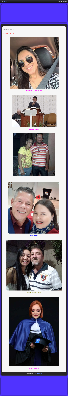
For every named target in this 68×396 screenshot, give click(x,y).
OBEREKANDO (38, 373)
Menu (5, 1)
